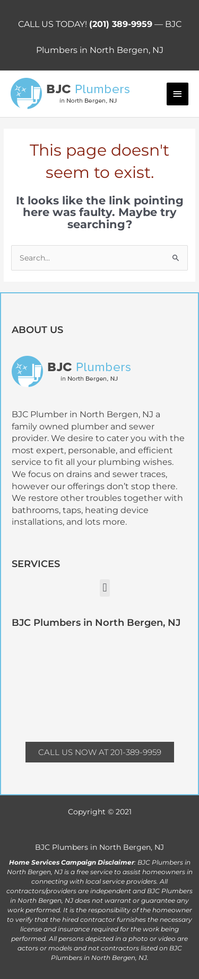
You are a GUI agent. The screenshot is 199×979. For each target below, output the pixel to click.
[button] (105, 588)
